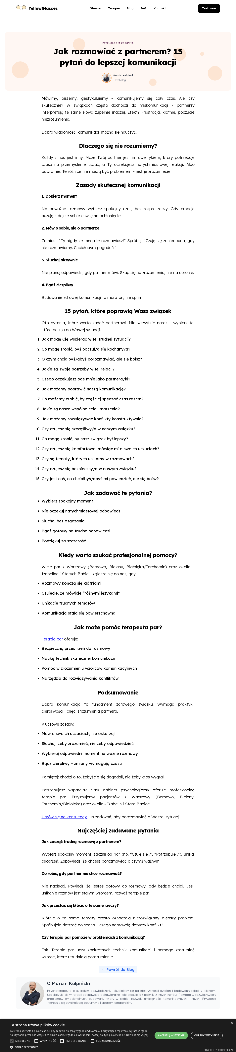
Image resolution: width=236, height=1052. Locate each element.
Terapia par (52, 638)
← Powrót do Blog (118, 969)
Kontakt (160, 8)
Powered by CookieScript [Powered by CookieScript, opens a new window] (218, 1049)
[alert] (118, 1035)
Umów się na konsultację (64, 816)
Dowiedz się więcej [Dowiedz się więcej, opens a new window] (137, 1035)
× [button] (231, 1023)
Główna (95, 8)
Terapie (114, 8)
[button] (79, 1047)
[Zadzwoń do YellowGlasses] (209, 8)
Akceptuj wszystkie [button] (171, 1035)
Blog (130, 8)
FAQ (143, 8)
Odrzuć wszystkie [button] (206, 1035)
